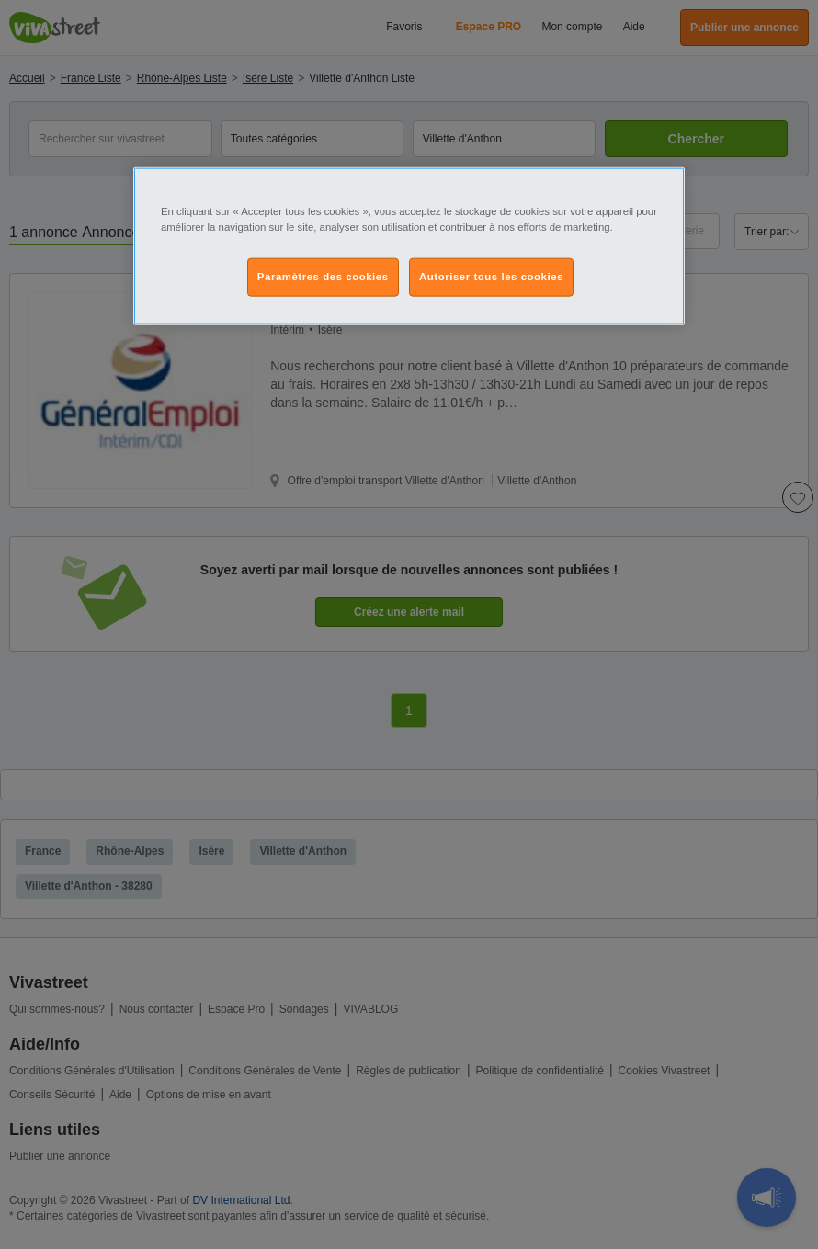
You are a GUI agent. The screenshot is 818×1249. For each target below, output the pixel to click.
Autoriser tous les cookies (491, 276)
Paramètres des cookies (323, 276)
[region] (409, 245)
